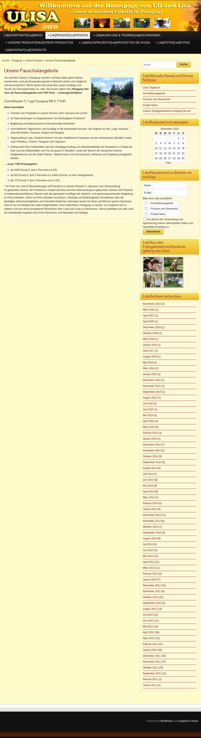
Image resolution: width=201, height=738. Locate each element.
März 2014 (149, 497)
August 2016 (150, 356)
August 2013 (150, 538)
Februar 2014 (150, 503)
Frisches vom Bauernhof (156, 99)
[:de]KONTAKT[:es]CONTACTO (25, 50)
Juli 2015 (148, 403)
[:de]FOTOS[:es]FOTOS (174, 42)
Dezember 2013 (152, 515)
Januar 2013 (150, 579)
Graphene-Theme (188, 721)
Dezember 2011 (152, 655)
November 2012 (152, 591)
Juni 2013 (148, 550)
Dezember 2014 (152, 444)
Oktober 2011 (150, 667)
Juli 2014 (148, 474)
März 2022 (149, 309)
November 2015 (152, 386)
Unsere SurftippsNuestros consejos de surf (167, 111)
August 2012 (150, 608)
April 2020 (148, 321)
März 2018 (149, 339)
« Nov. (168, 162)
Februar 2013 (150, 573)
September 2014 (152, 462)
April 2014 (148, 491)
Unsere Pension (34, 60)
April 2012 (148, 632)
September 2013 (152, 532)
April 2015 (148, 421)
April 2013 (148, 562)
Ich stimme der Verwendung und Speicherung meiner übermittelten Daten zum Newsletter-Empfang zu (168, 223)
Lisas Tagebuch (151, 87)
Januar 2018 (150, 344)
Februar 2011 (150, 679)
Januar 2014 (150, 509)
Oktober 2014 (150, 456)
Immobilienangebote (154, 93)
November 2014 (152, 450)
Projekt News (150, 105)
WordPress (166, 721)
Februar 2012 (150, 644)
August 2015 (150, 397)
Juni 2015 (148, 409)
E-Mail (147, 192)
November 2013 (152, 520)
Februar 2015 (150, 432)
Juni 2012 (148, 620)
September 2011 (152, 673)
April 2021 (148, 315)
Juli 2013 (148, 544)
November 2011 (152, 661)
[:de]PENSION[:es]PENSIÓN (69, 35)
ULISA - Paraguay (12, 60)
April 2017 (148, 350)
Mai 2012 (148, 626)
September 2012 (152, 603)
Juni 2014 (148, 479)
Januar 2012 (150, 650)
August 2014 (150, 468)
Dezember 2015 (152, 380)
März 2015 (149, 427)
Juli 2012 (148, 614)
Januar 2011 (150, 685)
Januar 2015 (150, 438)
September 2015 (152, 391)
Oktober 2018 (150, 333)
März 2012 (149, 638)
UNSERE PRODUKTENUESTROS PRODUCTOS (40, 42)
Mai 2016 (148, 362)
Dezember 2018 (152, 327)
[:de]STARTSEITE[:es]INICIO (23, 35)
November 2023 (152, 303)
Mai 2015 (148, 415)
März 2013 (149, 567)
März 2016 (149, 368)
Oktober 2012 (150, 597)
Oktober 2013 (150, 526)
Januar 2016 (150, 374)
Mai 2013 (148, 556)
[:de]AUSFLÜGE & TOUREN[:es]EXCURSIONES (128, 35)
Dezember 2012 (152, 585)
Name (147, 185)
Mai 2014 (148, 485)
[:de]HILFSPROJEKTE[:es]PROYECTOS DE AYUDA (115, 42)
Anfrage (83, 212)
